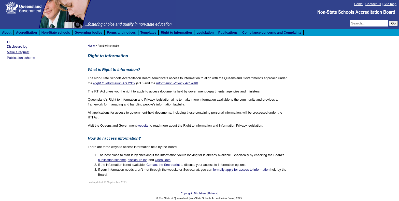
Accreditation (26, 32)
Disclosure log (17, 46)
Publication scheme (21, 58)
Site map (389, 4)
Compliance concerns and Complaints (272, 32)
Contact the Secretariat (163, 165)
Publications (228, 32)
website (142, 125)
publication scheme (112, 160)
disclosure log (138, 160)
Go (393, 23)
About (6, 32)
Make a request (18, 52)
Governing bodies (88, 32)
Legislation (205, 32)
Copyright (186, 193)
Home (358, 4)
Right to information (176, 32)
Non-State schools (55, 32)
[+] (9, 42)
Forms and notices (121, 32)
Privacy (212, 193)
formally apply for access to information (241, 169)
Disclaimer (200, 193)
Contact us (373, 4)
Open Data (162, 160)
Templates (148, 32)
